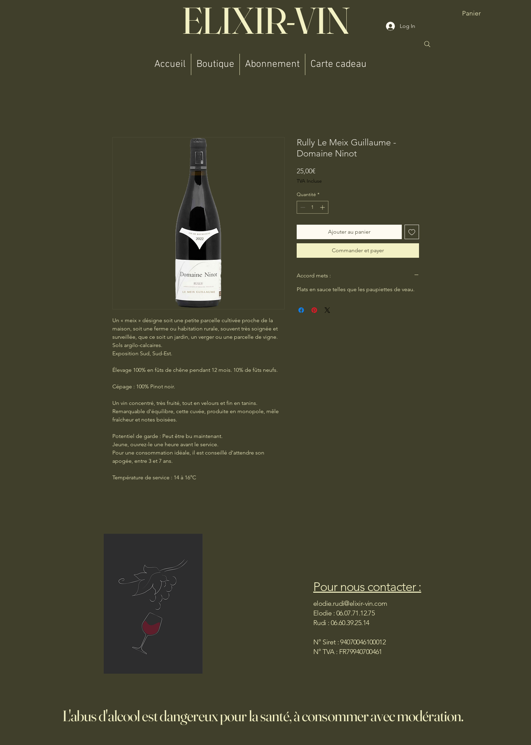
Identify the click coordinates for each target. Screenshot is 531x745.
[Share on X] (327, 310)
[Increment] (323, 207)
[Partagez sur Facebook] (301, 310)
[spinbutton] (312, 207)
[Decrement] (302, 207)
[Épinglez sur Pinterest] (314, 310)
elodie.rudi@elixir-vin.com (350, 603)
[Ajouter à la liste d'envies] (412, 232)
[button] (482, 13)
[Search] (427, 44)
